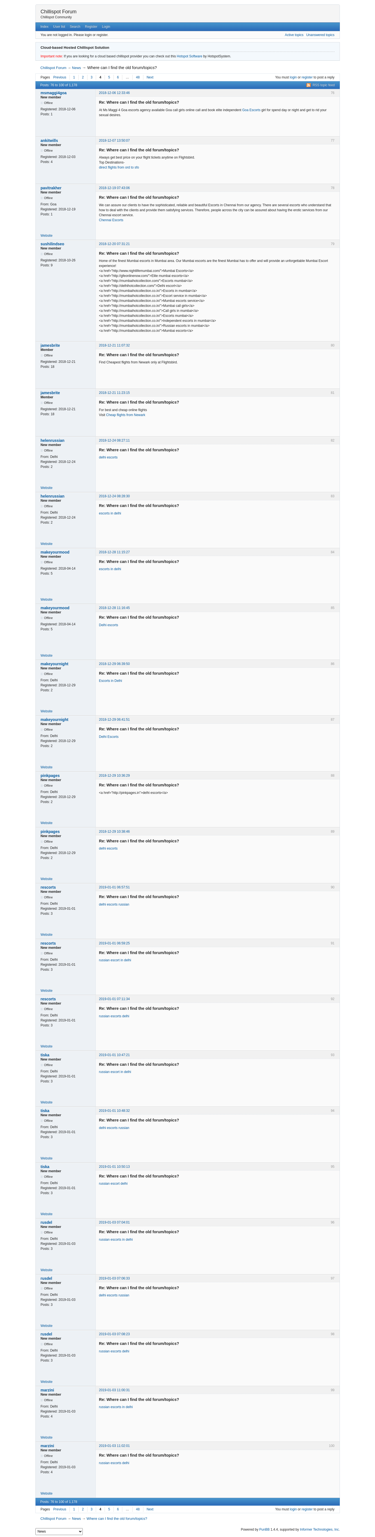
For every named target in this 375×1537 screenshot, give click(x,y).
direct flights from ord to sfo (119, 167)
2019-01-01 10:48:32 (114, 1111)
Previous (59, 77)
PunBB (264, 1529)
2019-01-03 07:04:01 (114, 1222)
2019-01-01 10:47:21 (114, 1055)
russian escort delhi (113, 1184)
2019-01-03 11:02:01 (114, 1446)
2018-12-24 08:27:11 (114, 440)
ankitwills (49, 140)
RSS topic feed (323, 85)
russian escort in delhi (115, 960)
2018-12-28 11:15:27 (114, 552)
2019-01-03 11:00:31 (114, 1390)
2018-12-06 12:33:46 (114, 93)
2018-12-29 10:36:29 (114, 776)
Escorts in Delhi (110, 681)
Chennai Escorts (111, 220)
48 (137, 77)
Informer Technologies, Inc (319, 1529)
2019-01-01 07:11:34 (114, 999)
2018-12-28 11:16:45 (114, 608)
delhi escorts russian (114, 904)
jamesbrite (50, 345)
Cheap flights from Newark (125, 415)
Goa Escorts (251, 110)
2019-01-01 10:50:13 (114, 1167)
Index (44, 27)
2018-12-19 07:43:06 (114, 188)
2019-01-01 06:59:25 (114, 943)
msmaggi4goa (54, 93)
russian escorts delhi (114, 1016)
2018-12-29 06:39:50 (114, 664)
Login (106, 27)
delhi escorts (108, 457)
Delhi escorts (108, 625)
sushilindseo (52, 244)
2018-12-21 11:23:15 (114, 393)
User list (59, 27)
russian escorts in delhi (116, 1240)
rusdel (46, 1222)
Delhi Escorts (109, 737)
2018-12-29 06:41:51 (114, 720)
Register (91, 27)
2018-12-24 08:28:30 (114, 496)
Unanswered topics (320, 35)
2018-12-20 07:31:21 (114, 244)
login (293, 77)
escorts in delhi (110, 513)
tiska (45, 1055)
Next (150, 77)
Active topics (294, 35)
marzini (47, 1390)
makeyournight (54, 664)
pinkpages (50, 775)
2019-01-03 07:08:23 (114, 1334)
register (307, 77)
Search (75, 27)
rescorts (48, 887)
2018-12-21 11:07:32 (114, 345)
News (76, 68)
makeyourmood (55, 552)
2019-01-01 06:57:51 (114, 887)
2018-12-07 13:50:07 (114, 140)
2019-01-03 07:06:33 (114, 1278)
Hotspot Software (189, 56)
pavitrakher (51, 188)
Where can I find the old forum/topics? (122, 67)
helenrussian (52, 440)
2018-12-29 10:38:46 (114, 832)
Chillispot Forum (59, 11)
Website (47, 236)
